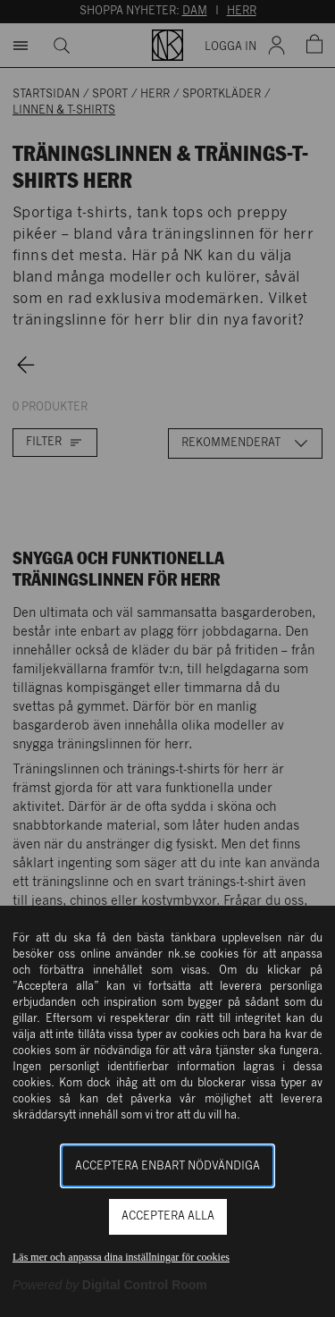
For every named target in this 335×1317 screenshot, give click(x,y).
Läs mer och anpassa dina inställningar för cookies (121, 1257)
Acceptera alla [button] (167, 1216)
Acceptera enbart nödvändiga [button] (167, 1166)
